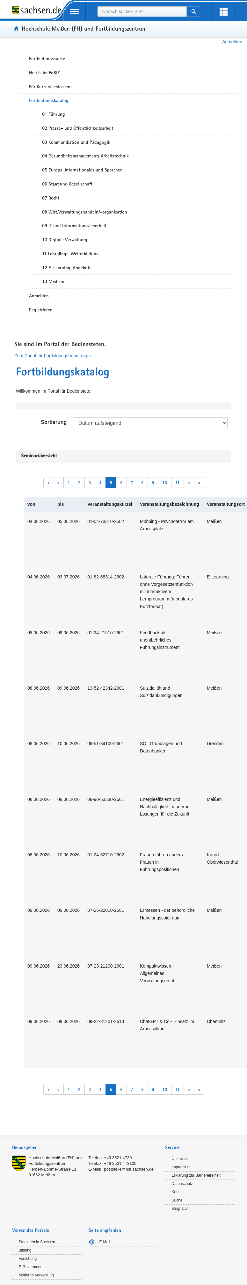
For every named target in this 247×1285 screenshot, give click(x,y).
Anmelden (232, 41)
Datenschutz (182, 1183)
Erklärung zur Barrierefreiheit (196, 1175)
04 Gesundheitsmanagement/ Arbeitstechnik (85, 156)
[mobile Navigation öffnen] (74, 11)
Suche (177, 1200)
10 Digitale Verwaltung (64, 240)
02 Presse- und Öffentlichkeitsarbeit (77, 128)
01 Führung (53, 114)
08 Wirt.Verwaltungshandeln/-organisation (84, 212)
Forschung (28, 1258)
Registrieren (41, 310)
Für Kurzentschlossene (51, 87)
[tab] (85, 1148)
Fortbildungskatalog (49, 100)
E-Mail (104, 1242)
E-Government (31, 1267)
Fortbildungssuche (47, 59)
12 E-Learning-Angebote (66, 268)
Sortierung (54, 422)
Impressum (181, 1167)
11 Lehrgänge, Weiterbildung (70, 254)
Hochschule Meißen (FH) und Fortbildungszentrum (84, 28)
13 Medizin (53, 281)
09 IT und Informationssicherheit (74, 226)
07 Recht (50, 198)
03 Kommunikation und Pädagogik (76, 142)
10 (164, 482)
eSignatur (180, 1208)
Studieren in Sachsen (37, 1242)
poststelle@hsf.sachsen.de (129, 1169)
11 (177, 482)
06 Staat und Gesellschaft (67, 184)
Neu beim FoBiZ (44, 73)
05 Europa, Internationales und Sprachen (82, 170)
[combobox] (142, 11)
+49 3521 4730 (118, 1157)
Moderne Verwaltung (36, 1275)
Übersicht (180, 1159)
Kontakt (178, 1192)
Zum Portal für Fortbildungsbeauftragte (52, 355)
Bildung (25, 1250)
